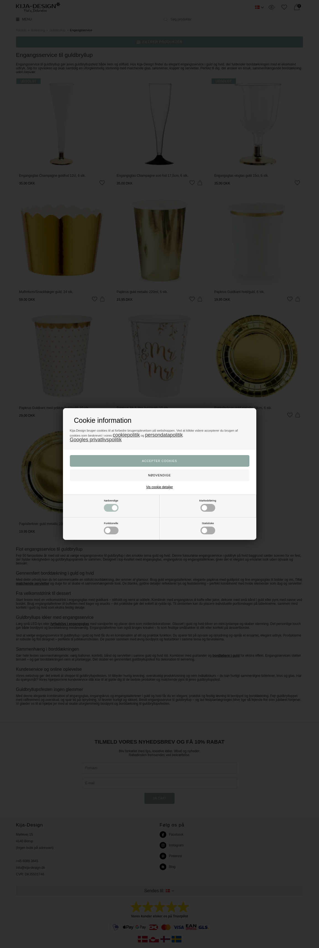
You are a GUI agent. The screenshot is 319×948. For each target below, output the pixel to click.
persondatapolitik (164, 435)
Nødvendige (111, 505)
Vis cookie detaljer (159, 487)
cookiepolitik (126, 435)
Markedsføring (207, 505)
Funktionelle (111, 528)
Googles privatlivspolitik (96, 439)
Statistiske (208, 528)
